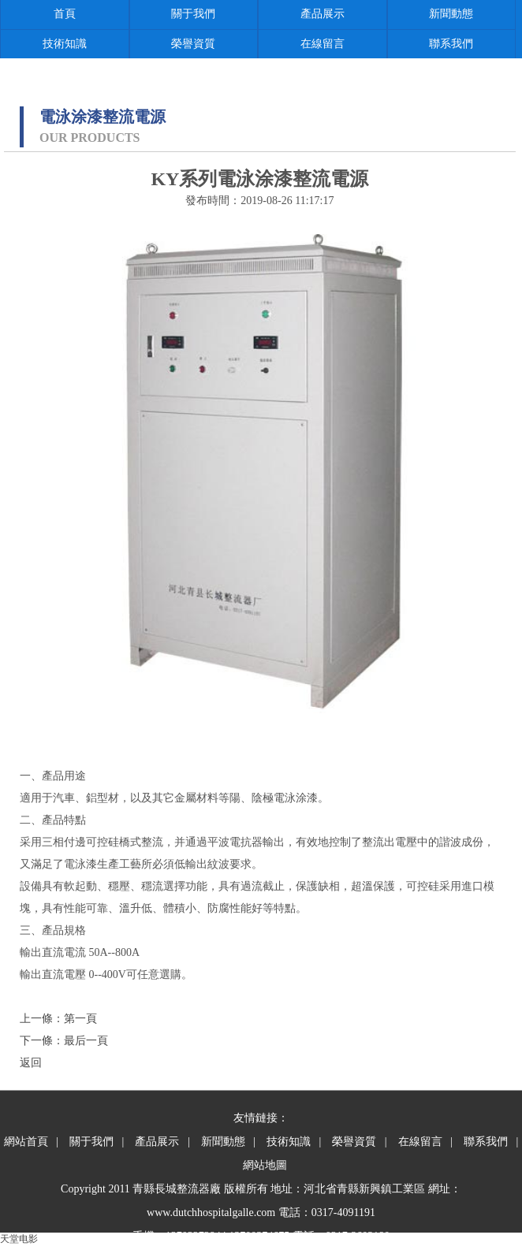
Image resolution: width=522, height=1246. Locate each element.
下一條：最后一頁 (64, 1041)
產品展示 (322, 14)
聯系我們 (451, 44)
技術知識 (65, 44)
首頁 (65, 14)
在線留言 (322, 44)
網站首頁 (26, 1141)
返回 (31, 1063)
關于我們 (193, 14)
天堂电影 (19, 1238)
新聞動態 (451, 14)
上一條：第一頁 (58, 1019)
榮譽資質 (193, 44)
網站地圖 (265, 1165)
